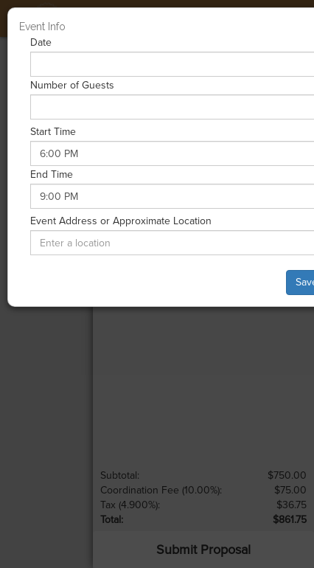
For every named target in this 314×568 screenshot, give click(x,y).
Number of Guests (72, 85)
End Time (51, 174)
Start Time (53, 131)
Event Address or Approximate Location (121, 221)
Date (41, 42)
